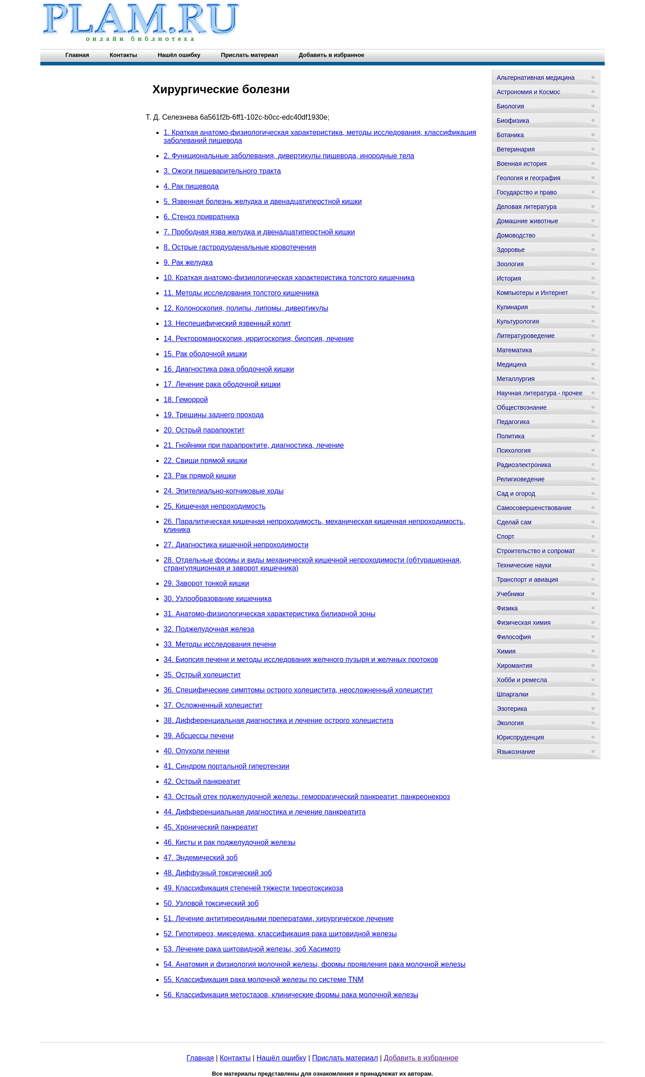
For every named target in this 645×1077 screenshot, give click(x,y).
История (509, 278)
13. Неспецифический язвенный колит (227, 323)
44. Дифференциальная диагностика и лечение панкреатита (264, 812)
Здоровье (511, 249)
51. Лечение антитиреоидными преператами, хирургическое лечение (278, 918)
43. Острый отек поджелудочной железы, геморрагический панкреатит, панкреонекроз (306, 796)
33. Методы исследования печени (219, 644)
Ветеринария (516, 149)
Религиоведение (521, 479)
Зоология (510, 264)
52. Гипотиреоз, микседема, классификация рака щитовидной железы (280, 934)
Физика (507, 608)
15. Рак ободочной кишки (205, 354)
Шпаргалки (513, 694)
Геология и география (528, 178)
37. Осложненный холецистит (212, 705)
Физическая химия (523, 622)
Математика (514, 350)
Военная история (522, 163)
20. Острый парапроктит (204, 430)
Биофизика (513, 120)
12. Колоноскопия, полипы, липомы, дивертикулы (245, 308)
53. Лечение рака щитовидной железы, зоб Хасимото (251, 949)
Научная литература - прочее (539, 393)
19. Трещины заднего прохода (213, 415)
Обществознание (522, 407)
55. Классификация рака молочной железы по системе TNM (263, 979)
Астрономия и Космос (528, 91)
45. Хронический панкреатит (210, 827)
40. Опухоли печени (196, 751)
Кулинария (512, 307)
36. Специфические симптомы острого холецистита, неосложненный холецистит (298, 690)
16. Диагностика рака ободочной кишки (228, 369)
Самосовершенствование (534, 507)
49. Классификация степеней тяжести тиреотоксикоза (253, 888)
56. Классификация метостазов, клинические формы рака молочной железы (290, 995)
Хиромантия (515, 665)
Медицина (512, 364)
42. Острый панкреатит (202, 781)
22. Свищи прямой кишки (205, 460)
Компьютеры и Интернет (532, 292)
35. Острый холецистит (202, 675)
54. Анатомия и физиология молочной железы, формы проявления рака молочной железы (314, 964)
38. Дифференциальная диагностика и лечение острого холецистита (278, 720)
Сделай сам (514, 522)
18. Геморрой (185, 399)
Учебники (510, 593)
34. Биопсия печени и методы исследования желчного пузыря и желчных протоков (300, 659)
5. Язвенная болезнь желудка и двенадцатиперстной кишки (262, 201)
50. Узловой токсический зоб (210, 903)
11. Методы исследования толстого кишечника (240, 293)
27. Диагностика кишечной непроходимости (235, 545)
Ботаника (510, 134)
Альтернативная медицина (536, 77)
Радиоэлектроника (524, 464)
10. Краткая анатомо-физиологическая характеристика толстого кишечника (288, 277)
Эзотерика (512, 708)
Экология (510, 723)
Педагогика (513, 421)
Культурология (518, 321)
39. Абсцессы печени (198, 736)
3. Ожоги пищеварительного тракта (222, 171)
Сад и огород (516, 493)
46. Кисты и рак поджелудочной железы (229, 842)
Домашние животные (527, 221)
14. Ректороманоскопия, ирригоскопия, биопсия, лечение (258, 338)
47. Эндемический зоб (200, 857)
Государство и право (527, 192)
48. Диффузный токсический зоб (217, 873)
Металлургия (516, 378)
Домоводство (516, 235)
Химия (506, 651)
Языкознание (516, 751)
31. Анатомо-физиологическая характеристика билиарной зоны (269, 614)
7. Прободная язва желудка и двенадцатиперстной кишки (259, 232)
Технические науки (524, 565)
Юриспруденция (520, 737)
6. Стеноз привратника (201, 217)
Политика (511, 436)
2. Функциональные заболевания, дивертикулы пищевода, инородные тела (288, 156)
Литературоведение (526, 335)
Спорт (505, 536)
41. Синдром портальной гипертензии (226, 766)
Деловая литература (527, 206)
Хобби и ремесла (522, 679)
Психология (514, 450)
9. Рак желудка (188, 262)
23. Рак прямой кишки (199, 476)
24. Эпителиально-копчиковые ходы (223, 491)
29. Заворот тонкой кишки (206, 583)
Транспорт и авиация (527, 579)
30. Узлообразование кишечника (217, 598)
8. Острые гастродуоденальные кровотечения (239, 247)
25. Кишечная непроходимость (214, 506)
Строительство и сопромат (536, 550)
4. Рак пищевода (191, 186)
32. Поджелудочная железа (208, 629)
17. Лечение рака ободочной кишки (221, 384)
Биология (510, 106)
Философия (514, 636)
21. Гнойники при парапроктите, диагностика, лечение (253, 445)
